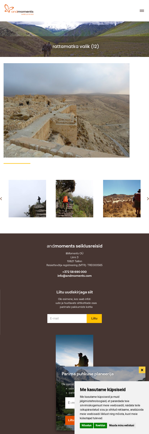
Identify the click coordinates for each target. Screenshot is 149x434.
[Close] (142, 370)
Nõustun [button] (86, 425)
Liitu (94, 318)
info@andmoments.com (75, 275)
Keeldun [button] (100, 425)
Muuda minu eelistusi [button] (121, 425)
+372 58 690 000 (74, 272)
